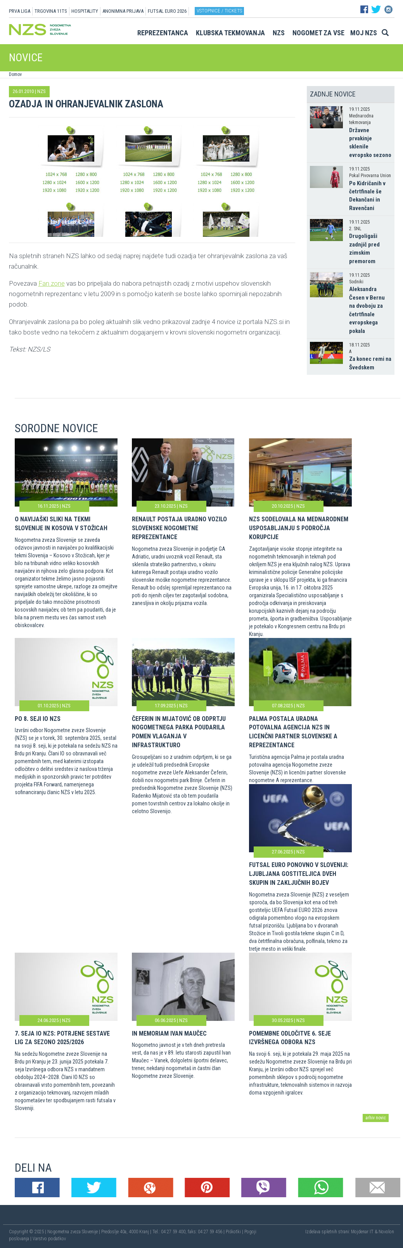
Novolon (386, 1231)
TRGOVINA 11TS (51, 11)
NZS (279, 33)
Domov (15, 74)
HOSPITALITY (84, 11)
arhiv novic (375, 1117)
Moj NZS (363, 33)
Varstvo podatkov (49, 1238)
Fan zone (51, 283)
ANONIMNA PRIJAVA (123, 11)
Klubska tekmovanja (230, 33)
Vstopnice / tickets (219, 11)
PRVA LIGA (19, 11)
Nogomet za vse (318, 33)
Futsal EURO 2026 (167, 11)
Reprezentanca (162, 33)
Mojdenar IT (362, 1231)
